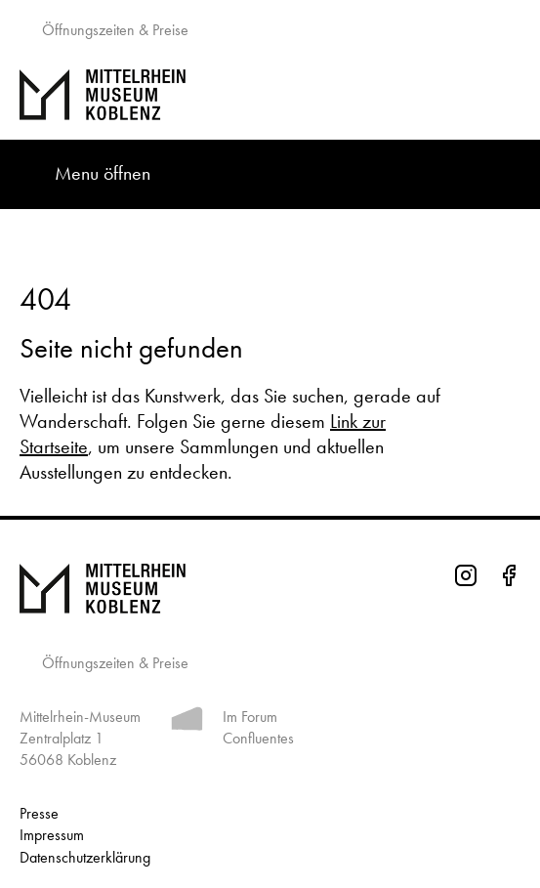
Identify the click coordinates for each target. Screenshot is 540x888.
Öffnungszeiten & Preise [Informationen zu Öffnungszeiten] (113, 663)
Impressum (52, 835)
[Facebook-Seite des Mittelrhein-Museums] (508, 578)
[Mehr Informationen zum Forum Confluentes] (187, 722)
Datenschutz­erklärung (85, 857)
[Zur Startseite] (270, 94)
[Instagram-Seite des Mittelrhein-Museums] (466, 578)
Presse (39, 813)
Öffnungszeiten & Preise (113, 30)
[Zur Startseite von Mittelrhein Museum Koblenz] (270, 589)
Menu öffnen (102, 173)
